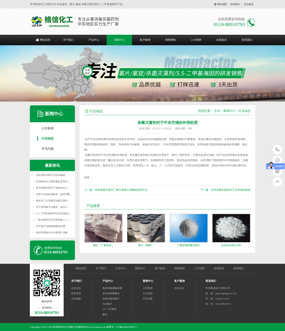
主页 (217, 110)
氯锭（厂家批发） (103, 245)
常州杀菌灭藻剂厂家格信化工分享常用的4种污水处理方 (66, 187)
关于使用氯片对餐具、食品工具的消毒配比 (59, 207)
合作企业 (179, 288)
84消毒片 (107, 303)
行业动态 (48, 138)
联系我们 (235, 4)
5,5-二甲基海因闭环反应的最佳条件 (55, 213)
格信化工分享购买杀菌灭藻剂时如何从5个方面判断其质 (66, 200)
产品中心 (94, 39)
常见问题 (48, 148)
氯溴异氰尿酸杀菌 (112, 288)
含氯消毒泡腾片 (111, 298)
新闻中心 (119, 39)
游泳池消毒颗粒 (111, 293)
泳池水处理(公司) (231, 245)
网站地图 (222, 4)
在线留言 (221, 39)
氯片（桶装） (146, 245)
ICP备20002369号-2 (126, 327)
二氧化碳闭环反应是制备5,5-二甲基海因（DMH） (62, 219)
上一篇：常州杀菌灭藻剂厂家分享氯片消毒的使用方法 (115, 189)
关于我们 (68, 39)
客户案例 (145, 39)
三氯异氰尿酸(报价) (188, 245)
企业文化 (76, 288)
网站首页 (45, 39)
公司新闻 (48, 128)
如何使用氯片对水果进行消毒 (52, 232)
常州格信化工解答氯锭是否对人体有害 (56, 181)
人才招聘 (196, 39)
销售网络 (170, 39)
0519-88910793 (278, 150)
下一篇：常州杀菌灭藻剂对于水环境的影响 (225, 189)
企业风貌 (76, 298)
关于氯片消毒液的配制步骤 (50, 226)
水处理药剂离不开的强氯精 (50, 175)
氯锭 (105, 314)
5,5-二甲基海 (109, 309)
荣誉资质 (76, 293)
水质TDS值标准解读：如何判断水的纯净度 (59, 194)
